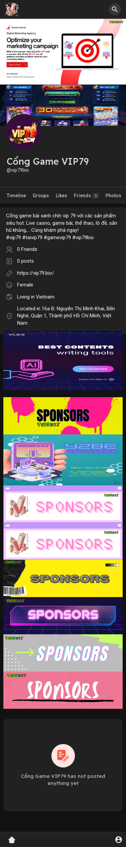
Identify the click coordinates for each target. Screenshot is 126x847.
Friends (86, 196)
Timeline (16, 195)
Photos (113, 195)
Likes (61, 195)
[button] (115, 9)
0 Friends (27, 249)
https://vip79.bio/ (35, 273)
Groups (41, 195)
